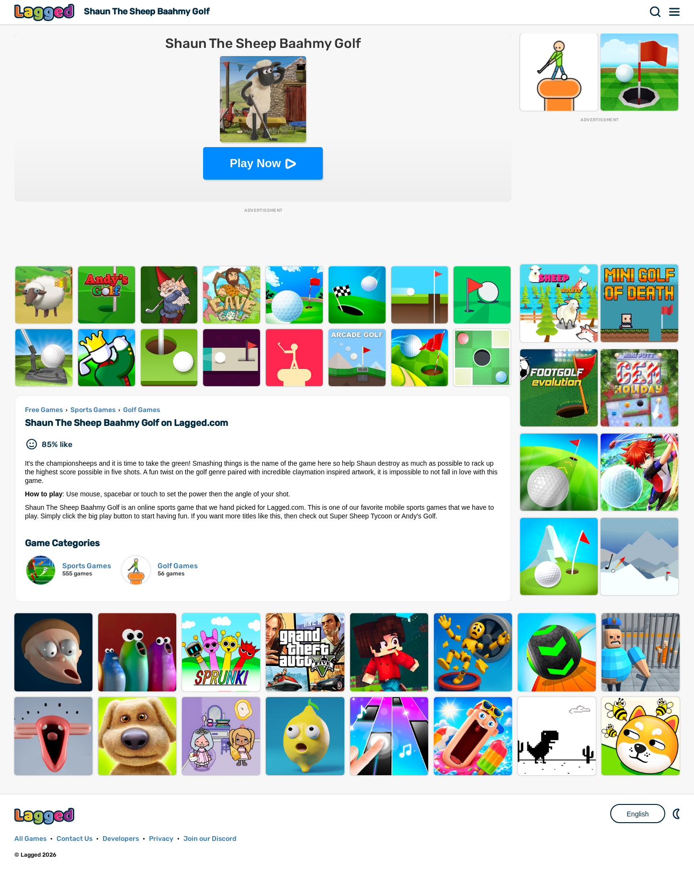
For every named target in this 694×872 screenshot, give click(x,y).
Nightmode (677, 813)
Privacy (161, 839)
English (638, 814)
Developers (120, 839)
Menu (674, 12)
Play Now (255, 163)
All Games (30, 839)
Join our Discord (210, 839)
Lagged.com (45, 816)
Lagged (45, 12)
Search (655, 12)
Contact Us (74, 839)
